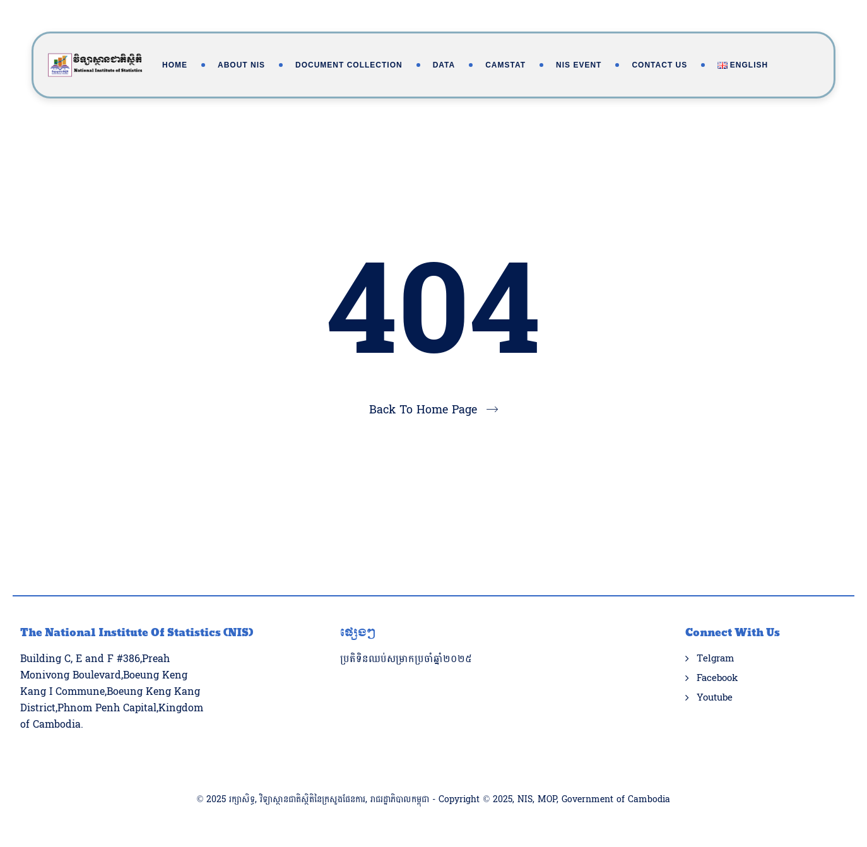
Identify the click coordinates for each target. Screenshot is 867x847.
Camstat (505, 65)
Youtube (715, 698)
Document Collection (349, 65)
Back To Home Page (423, 409)
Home (174, 65)
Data (444, 65)
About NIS (241, 65)
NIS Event (578, 65)
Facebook (717, 678)
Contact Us (659, 65)
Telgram (715, 659)
